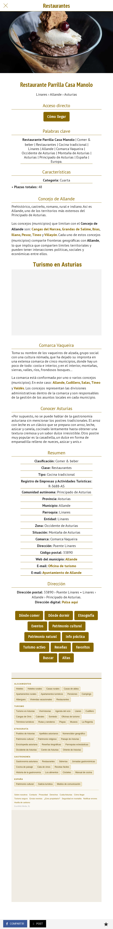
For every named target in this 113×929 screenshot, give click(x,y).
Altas (66, 658)
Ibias (96, 229)
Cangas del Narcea (46, 229)
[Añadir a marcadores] (106, 924)
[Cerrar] (6, 6)
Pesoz (26, 234)
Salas (85, 382)
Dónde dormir (58, 615)
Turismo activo (34, 647)
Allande (59, 382)
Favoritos (83, 647)
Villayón (50, 234)
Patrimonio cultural (67, 626)
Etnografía (86, 615)
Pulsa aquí (70, 602)
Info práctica (75, 637)
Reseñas (60, 647)
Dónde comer (29, 615)
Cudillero (73, 382)
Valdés (19, 388)
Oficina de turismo (62, 566)
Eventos (37, 626)
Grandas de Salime (76, 229)
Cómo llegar (56, 117)
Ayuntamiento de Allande (62, 572)
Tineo (36, 234)
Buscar (48, 658)
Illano (15, 234)
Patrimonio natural (42, 637)
